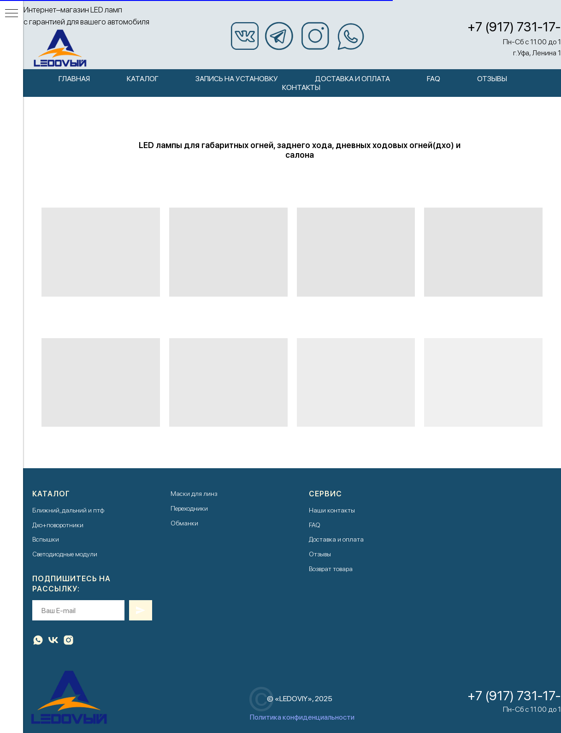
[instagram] (68, 640)
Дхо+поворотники (57, 525)
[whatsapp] (38, 640)
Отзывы (492, 78)
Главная (74, 78)
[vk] (53, 640)
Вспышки (45, 539)
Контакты (301, 87)
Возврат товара (331, 568)
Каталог (143, 78)
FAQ (433, 78)
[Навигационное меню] (11, 13)
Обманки (184, 523)
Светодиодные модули (64, 554)
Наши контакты (332, 510)
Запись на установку (236, 78)
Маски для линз (194, 493)
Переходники (189, 508)
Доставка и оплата (352, 78)
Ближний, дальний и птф (68, 510)
